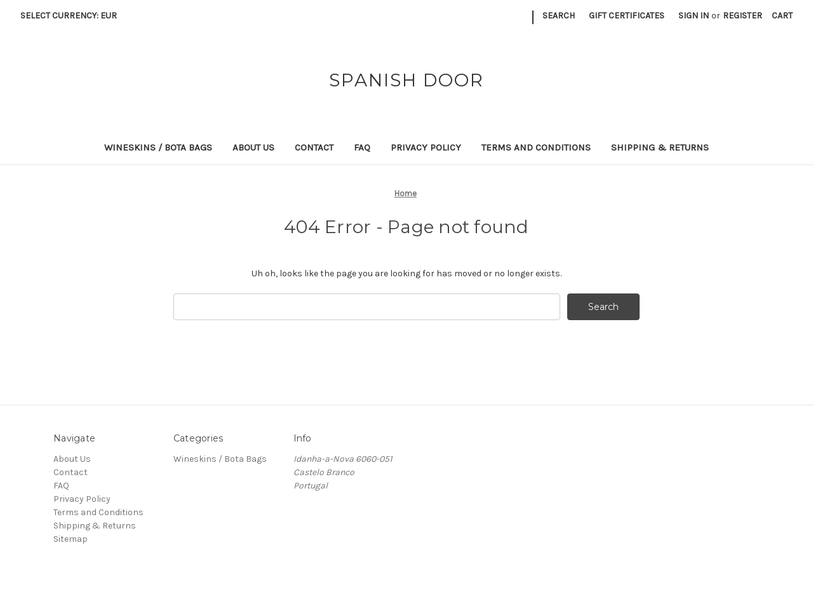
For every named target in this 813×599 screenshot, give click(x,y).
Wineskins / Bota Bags (158, 147)
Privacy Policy (426, 147)
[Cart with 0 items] (782, 15)
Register (742, 15)
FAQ (362, 147)
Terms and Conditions (536, 147)
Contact (314, 147)
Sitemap (70, 539)
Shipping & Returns (660, 147)
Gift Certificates (626, 15)
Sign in (693, 15)
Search (558, 15)
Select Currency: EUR (73, 15)
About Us (253, 147)
